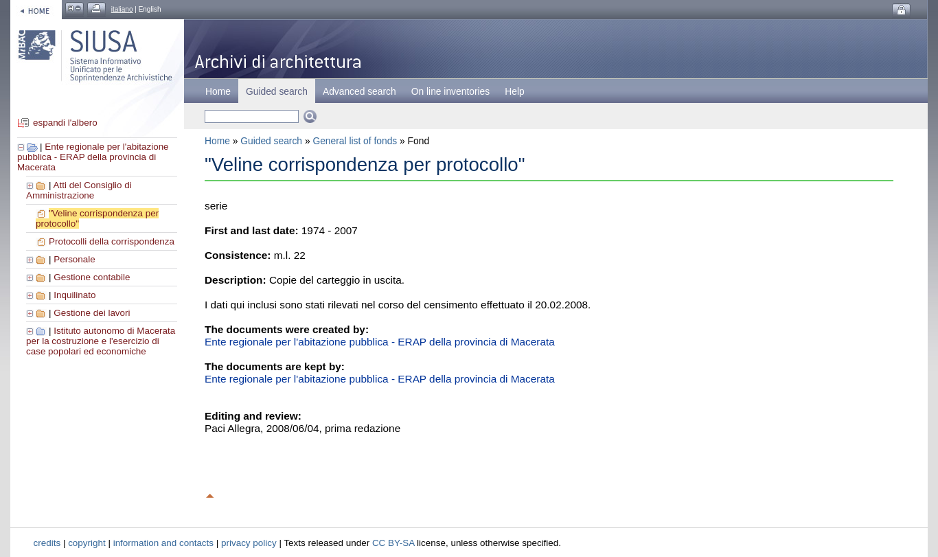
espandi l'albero (65, 122)
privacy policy (249, 543)
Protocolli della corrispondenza (111, 241)
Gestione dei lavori (92, 313)
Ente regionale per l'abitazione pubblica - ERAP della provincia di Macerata (93, 156)
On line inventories (450, 91)
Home (218, 91)
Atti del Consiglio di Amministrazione (79, 190)
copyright (87, 543)
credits (47, 543)
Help (514, 91)
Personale (74, 259)
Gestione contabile (92, 277)
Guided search (271, 140)
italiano (122, 9)
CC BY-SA (393, 543)
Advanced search (359, 91)
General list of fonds (354, 140)
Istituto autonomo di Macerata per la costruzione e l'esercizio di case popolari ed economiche (100, 341)
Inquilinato (74, 295)
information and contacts (163, 543)
